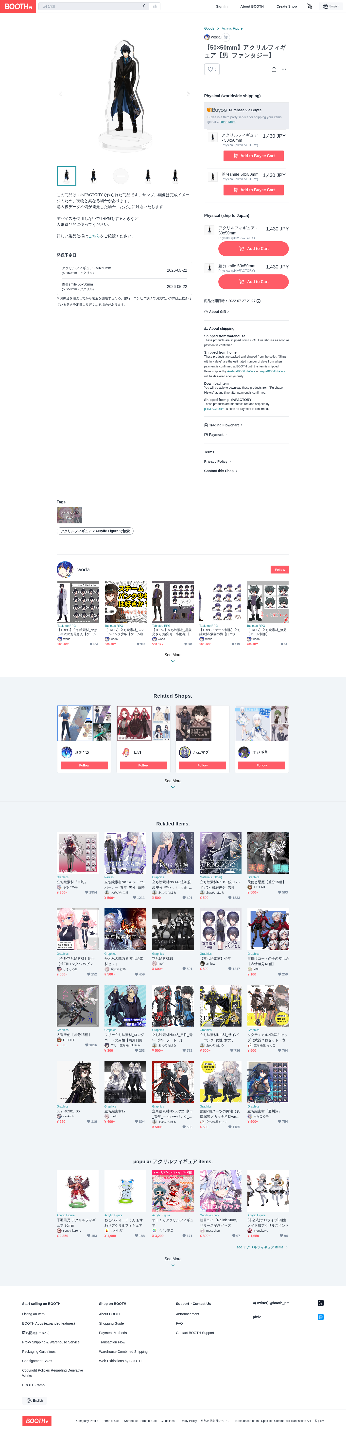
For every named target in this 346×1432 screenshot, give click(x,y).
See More (173, 785)
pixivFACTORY (214, 409)
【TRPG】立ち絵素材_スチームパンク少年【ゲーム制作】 (124, 632)
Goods (209, 28)
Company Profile (87, 1420)
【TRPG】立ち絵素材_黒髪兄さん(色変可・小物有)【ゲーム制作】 (172, 632)
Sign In (222, 6)
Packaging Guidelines (38, 1352)
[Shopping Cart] (309, 6)
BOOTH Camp (33, 1385)
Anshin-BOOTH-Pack (241, 371)
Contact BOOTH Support (195, 1333)
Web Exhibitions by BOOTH (120, 1361)
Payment (216, 435)
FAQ (179, 1323)
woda (83, 569)
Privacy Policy (215, 461)
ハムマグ (201, 752)
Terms (209, 452)
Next (188, 93)
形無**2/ (82, 752)
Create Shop (287, 6)
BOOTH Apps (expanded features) (48, 1323)
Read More (228, 122)
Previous (61, 93)
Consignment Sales (37, 1361)
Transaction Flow (112, 1342)
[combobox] (93, 6)
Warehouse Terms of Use (140, 1420)
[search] (144, 6)
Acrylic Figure (232, 28)
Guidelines (168, 1420)
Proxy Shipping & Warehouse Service (51, 1342)
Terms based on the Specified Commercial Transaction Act (272, 1420)
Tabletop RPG (66, 625)
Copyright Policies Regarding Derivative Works (52, 1373)
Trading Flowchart (224, 425)
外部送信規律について (215, 1420)
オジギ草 (260, 752)
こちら (94, 236)
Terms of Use (111, 1420)
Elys (137, 752)
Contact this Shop (219, 471)
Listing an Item (33, 1314)
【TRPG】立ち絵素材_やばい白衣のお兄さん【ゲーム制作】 (77, 632)
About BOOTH (252, 6)
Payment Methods (113, 1333)
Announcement (187, 1314)
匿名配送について (36, 1333)
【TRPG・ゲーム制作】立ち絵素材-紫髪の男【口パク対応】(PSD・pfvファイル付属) (220, 632)
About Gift (217, 312)
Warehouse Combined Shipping (123, 1352)
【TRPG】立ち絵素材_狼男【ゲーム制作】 (266, 632)
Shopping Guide (111, 1323)
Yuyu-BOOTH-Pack (272, 371)
